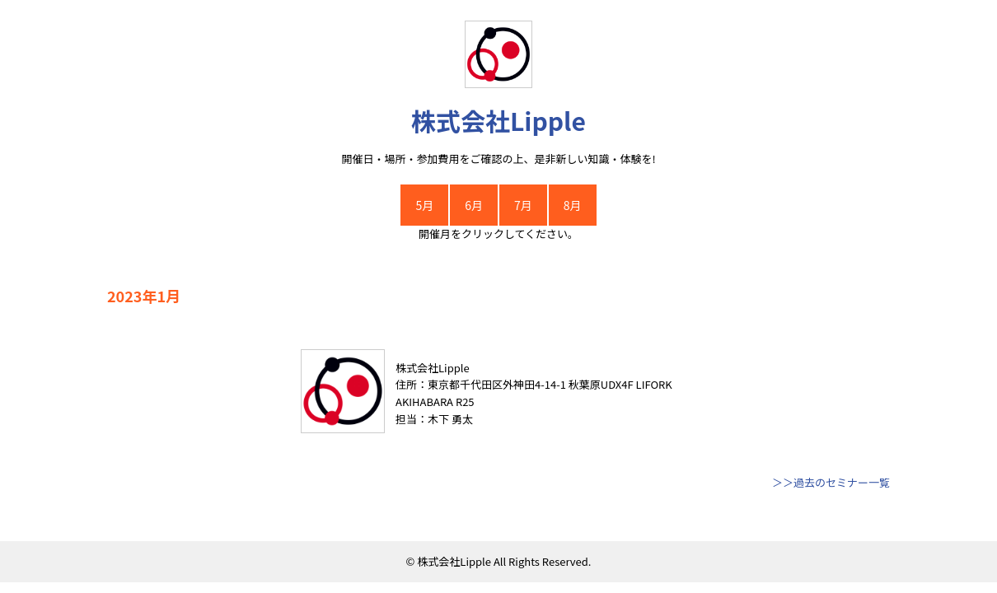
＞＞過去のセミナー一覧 (831, 482)
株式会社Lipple (498, 120)
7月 (523, 205)
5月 (424, 205)
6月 (474, 205)
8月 (573, 205)
